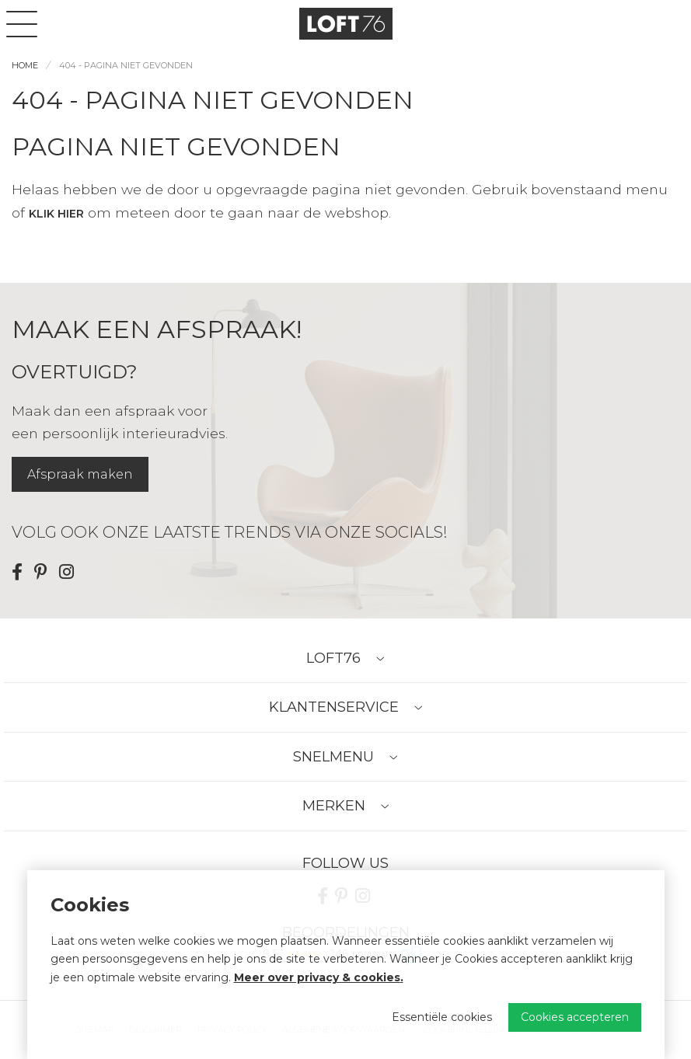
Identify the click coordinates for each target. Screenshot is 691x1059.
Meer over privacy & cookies (317, 977)
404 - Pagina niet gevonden (126, 65)
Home (25, 65)
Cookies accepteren (575, 1017)
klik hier (56, 214)
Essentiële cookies (442, 1017)
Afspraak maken (80, 474)
